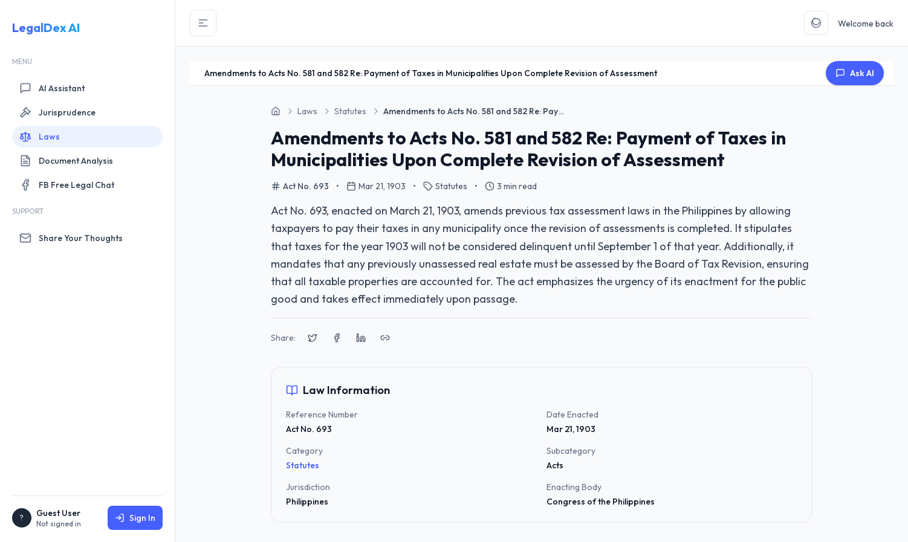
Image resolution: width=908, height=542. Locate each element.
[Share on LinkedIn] (361, 337)
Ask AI (854, 73)
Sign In (135, 517)
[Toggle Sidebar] (203, 23)
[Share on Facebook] (336, 337)
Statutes (302, 465)
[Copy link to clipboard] (385, 337)
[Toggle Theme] (816, 23)
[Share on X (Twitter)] (312, 337)
